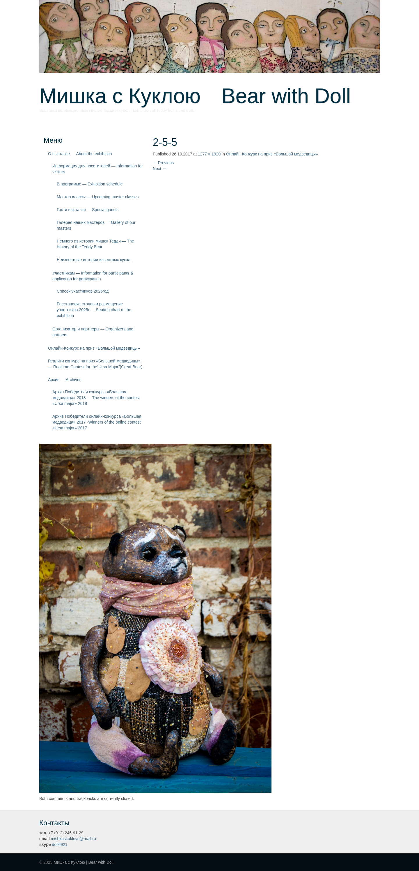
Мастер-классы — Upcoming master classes (98, 196)
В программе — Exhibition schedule (90, 184)
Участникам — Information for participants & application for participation (92, 276)
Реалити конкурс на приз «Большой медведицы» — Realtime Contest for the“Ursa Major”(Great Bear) (95, 364)
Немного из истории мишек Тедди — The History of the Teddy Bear (95, 244)
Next (159, 168)
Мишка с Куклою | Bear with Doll (83, 862)
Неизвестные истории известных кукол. (94, 259)
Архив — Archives (64, 379)
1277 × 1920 (209, 154)
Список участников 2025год (83, 291)
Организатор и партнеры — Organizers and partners (92, 332)
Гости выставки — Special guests (87, 209)
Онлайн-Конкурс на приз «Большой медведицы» (94, 348)
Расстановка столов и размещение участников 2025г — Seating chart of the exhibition (94, 310)
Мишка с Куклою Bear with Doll (195, 95)
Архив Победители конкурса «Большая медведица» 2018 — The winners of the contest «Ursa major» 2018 (96, 398)
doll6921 (60, 844)
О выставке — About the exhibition (80, 153)
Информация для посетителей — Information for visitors (97, 169)
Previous (163, 162)
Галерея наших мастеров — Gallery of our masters (96, 225)
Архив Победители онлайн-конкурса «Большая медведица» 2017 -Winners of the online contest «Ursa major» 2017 (96, 422)
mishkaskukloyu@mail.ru (73, 838)
